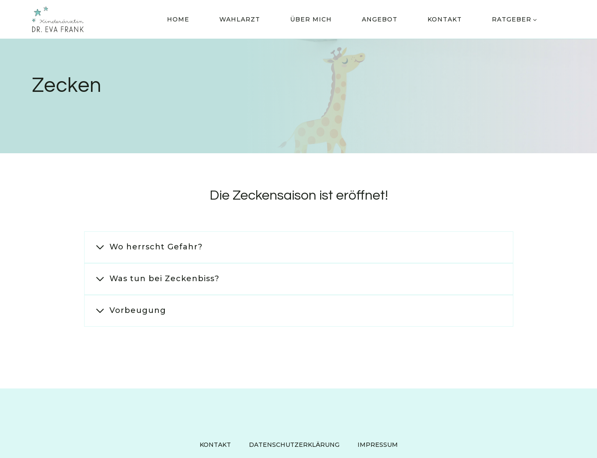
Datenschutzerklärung (294, 445)
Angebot (379, 19)
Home (178, 19)
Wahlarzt (239, 19)
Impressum (378, 445)
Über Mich (311, 19)
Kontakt (444, 19)
